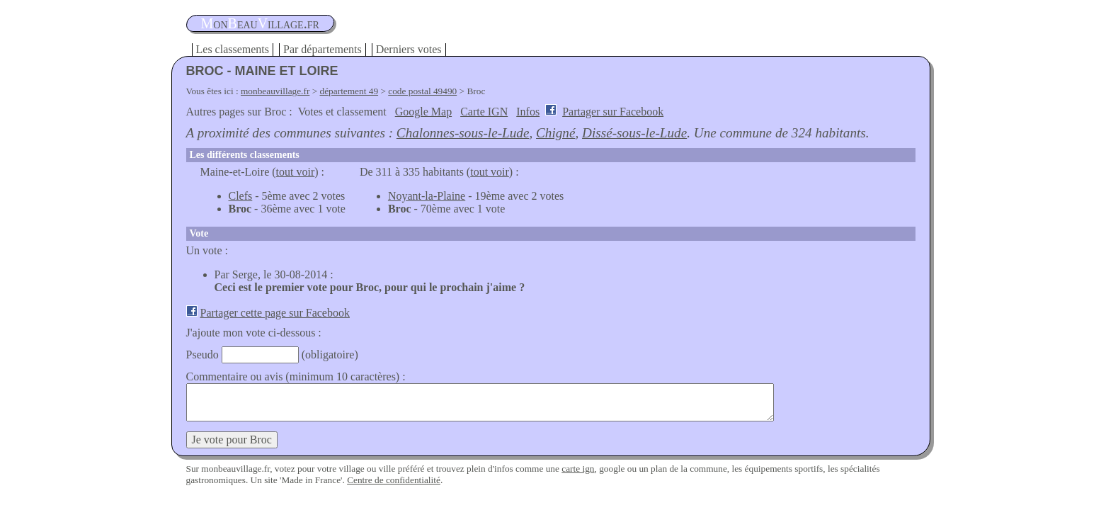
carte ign (577, 468)
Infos (528, 112)
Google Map (423, 112)
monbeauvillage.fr (275, 91)
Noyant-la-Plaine (426, 196)
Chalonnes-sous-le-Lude (463, 132)
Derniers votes (409, 49)
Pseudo (202, 354)
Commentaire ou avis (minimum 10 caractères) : (296, 376)
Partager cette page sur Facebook (275, 313)
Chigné (555, 132)
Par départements (322, 49)
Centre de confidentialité (393, 480)
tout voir (295, 172)
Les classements (233, 49)
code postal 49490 (422, 91)
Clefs (241, 196)
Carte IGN (484, 112)
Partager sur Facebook (612, 112)
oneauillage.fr (260, 23)
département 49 (349, 91)
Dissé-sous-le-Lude (634, 132)
